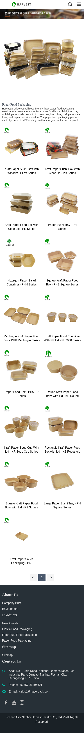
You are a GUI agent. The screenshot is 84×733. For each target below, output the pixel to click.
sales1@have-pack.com (34, 691)
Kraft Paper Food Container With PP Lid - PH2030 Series (62, 338)
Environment (10, 608)
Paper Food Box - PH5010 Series (22, 393)
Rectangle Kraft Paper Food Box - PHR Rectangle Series (21, 338)
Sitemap (7, 655)
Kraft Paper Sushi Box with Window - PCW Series (21, 171)
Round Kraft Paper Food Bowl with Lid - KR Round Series (62, 394)
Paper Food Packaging (16, 640)
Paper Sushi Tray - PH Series (62, 226)
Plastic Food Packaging (17, 629)
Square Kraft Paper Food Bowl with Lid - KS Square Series (21, 506)
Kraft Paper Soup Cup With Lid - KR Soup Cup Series (21, 449)
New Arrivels (10, 623)
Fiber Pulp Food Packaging (19, 634)
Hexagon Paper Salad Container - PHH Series (22, 282)
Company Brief (11, 603)
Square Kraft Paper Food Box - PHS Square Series (62, 282)
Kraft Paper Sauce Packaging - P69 (21, 561)
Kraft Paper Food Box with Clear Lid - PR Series (21, 226)
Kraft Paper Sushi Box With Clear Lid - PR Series (62, 171)
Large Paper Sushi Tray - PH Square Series (62, 505)
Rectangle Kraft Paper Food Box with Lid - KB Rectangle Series (62, 450)
